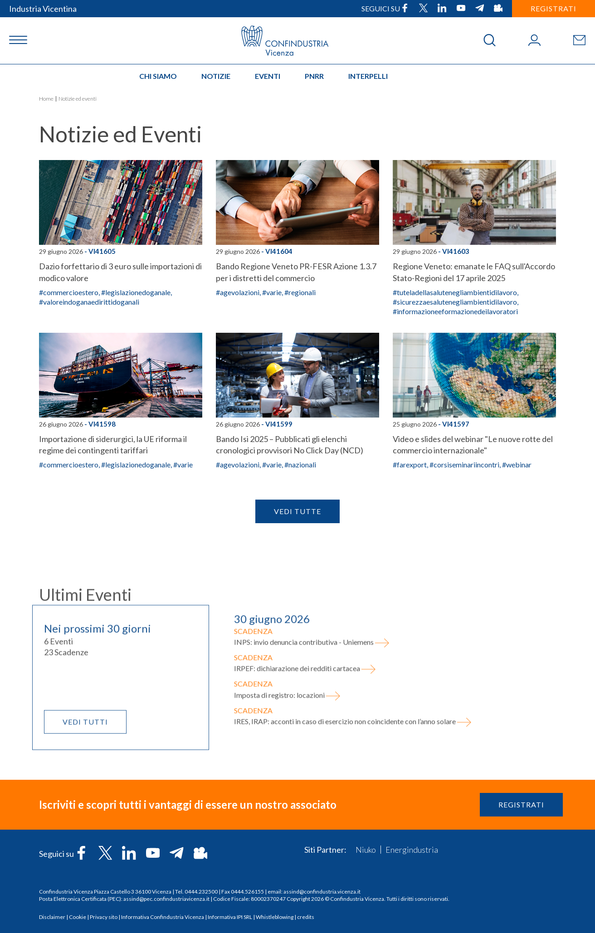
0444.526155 (247, 891)
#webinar (517, 464)
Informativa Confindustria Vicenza (162, 917)
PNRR (314, 76)
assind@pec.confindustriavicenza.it (166, 898)
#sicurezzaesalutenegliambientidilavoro (455, 301)
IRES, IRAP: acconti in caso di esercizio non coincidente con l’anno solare (353, 782)
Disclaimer (52, 917)
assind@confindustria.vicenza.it (322, 891)
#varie (272, 292)
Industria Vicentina (43, 9)
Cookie (77, 917)
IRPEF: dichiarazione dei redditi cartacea (305, 729)
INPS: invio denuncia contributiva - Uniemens (312, 703)
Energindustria (411, 850)
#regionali (300, 292)
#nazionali (300, 464)
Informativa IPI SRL (230, 917)
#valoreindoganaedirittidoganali (89, 301)
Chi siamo (158, 76)
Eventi (267, 76)
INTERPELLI (368, 76)
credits (305, 917)
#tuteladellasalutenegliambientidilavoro (455, 292)
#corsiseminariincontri (464, 464)
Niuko (366, 850)
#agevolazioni (237, 292)
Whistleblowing (274, 917)
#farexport (410, 464)
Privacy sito (103, 917)
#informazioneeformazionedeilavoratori (455, 311)
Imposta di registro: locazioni (287, 755)
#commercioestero (68, 292)
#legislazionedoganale (136, 292)
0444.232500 (201, 891)
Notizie (215, 76)
